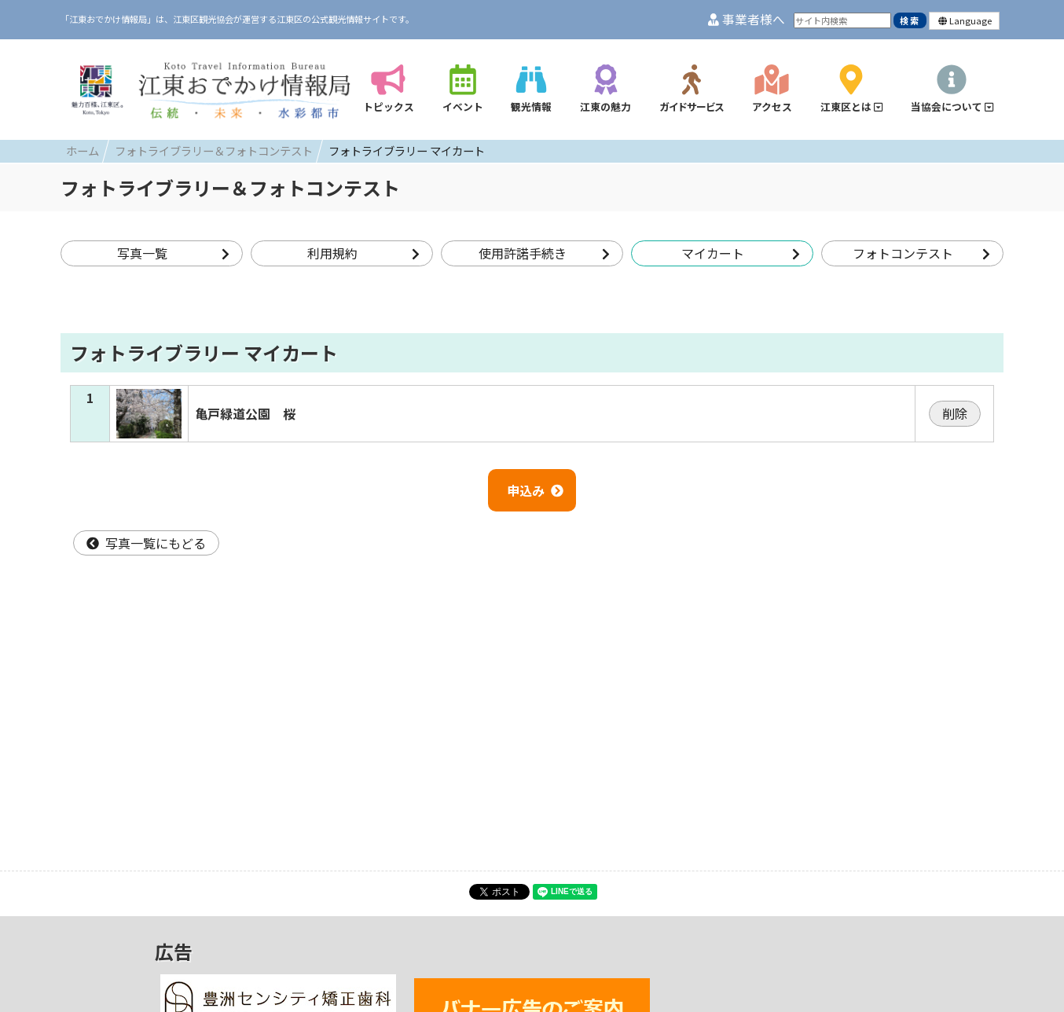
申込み (535, 490)
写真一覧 (173, 253)
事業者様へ (746, 19)
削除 (954, 413)
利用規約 (363, 253)
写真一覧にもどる (146, 543)
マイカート (740, 253)
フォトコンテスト (921, 253)
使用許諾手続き (544, 253)
